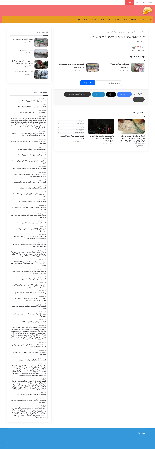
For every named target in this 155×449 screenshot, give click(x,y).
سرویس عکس (82, 19)
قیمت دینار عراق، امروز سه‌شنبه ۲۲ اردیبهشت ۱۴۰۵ (71, 66)
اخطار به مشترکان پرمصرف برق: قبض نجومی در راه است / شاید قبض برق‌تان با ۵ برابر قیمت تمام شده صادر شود (133, 140)
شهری (109, 19)
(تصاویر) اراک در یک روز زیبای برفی (23, 39)
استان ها (93, 19)
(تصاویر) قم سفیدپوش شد (25, 50)
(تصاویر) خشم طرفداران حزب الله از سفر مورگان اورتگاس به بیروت (22, 62)
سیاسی (124, 19)
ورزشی (101, 19)
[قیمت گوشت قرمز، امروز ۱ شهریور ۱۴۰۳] (70, 126)
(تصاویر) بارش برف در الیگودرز (24, 71)
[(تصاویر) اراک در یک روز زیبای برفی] (41, 42)
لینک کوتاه (87, 83)
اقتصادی (133, 19)
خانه (149, 19)
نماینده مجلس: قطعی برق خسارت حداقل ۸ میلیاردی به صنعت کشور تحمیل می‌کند (102, 138)
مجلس (117, 19)
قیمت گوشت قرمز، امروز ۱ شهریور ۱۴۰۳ (71, 137)
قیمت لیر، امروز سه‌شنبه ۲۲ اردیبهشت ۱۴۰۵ (119, 66)
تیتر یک (142, 19)
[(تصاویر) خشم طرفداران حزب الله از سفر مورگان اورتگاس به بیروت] (41, 64)
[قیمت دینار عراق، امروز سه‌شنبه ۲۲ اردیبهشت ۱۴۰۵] (92, 67)
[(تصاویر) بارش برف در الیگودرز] (41, 74)
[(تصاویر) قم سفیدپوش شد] (41, 53)
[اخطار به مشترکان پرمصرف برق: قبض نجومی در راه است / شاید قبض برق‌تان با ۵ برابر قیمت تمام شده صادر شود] (131, 126)
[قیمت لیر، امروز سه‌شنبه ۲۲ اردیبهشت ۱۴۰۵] (137, 67)
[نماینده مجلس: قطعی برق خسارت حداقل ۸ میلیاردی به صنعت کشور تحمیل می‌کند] (101, 126)
